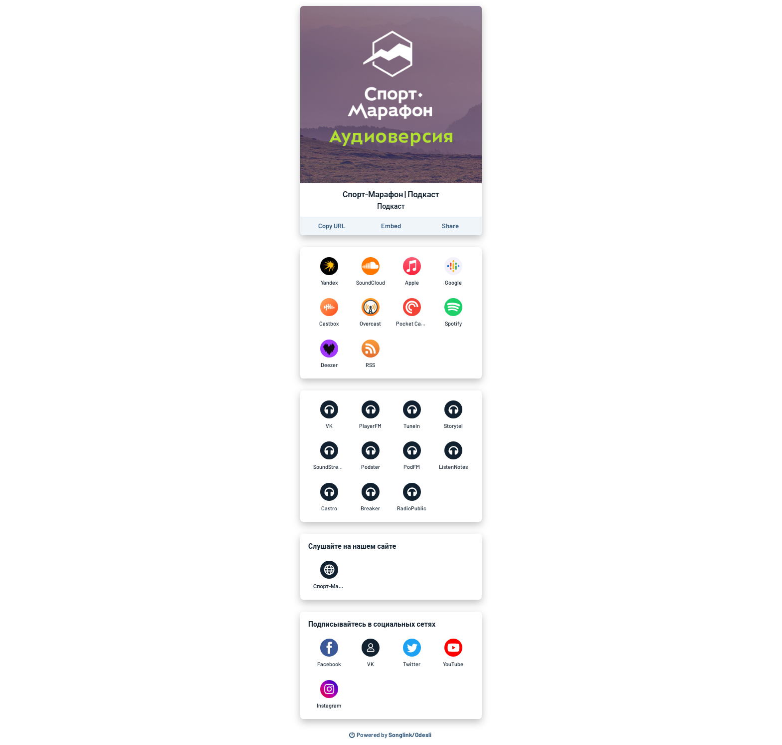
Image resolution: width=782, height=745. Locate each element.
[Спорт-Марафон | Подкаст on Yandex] (329, 271)
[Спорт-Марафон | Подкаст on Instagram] (329, 694)
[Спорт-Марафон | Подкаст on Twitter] (411, 653)
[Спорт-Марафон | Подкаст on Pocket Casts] (411, 312)
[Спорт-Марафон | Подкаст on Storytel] (453, 414)
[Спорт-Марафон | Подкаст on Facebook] (329, 653)
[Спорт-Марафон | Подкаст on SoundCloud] (370, 271)
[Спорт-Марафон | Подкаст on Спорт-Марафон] (329, 575)
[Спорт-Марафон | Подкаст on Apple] (411, 271)
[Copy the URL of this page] (331, 226)
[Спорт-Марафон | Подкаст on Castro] (329, 497)
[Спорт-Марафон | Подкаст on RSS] (370, 354)
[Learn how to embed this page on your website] (391, 226)
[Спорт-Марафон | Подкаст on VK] (329, 414)
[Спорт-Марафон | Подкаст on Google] (453, 271)
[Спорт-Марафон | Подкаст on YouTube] (453, 653)
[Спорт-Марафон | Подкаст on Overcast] (370, 312)
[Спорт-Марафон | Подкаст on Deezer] (329, 354)
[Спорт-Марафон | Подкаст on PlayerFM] (370, 414)
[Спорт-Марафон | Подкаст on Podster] (370, 455)
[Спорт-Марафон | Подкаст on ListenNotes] (453, 455)
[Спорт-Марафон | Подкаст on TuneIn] (411, 414)
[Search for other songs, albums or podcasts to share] (390, 735)
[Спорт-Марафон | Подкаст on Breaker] (370, 497)
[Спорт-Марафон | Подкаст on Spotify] (453, 312)
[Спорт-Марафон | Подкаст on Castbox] (329, 312)
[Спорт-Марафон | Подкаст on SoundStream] (329, 455)
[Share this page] (450, 226)
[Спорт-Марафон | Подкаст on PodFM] (411, 455)
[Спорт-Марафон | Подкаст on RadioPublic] (411, 497)
